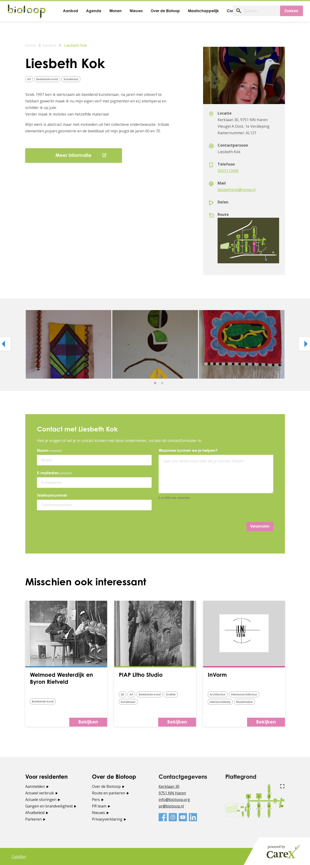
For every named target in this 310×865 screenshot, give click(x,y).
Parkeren (33, 819)
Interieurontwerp (222, 701)
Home (30, 45)
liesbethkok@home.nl (236, 189)
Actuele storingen (40, 799)
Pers (96, 799)
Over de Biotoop (106, 786)
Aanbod (49, 45)
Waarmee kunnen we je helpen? (188, 451)
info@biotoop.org (174, 799)
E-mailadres (55, 473)
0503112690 (228, 170)
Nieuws (98, 812)
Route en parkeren (108, 792)
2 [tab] (162, 383)
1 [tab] (155, 383)
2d (123, 694)
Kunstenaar (78, 79)
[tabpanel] (68, 344)
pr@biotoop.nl (171, 805)
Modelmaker (250, 701)
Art (30, 79)
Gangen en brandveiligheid (49, 805)
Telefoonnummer (52, 496)
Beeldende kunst (51, 79)
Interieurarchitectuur (250, 694)
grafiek (179, 694)
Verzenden (260, 526)
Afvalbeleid (34, 812)
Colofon (19, 856)
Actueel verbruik (39, 792)
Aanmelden (35, 786)
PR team (99, 805)
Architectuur (219, 694)
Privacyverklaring (107, 819)
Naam (50, 451)
